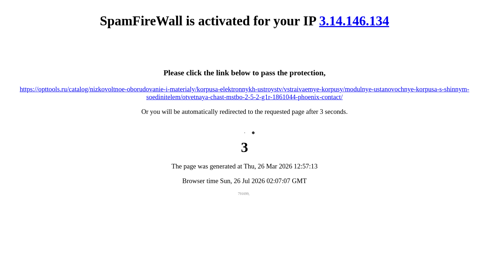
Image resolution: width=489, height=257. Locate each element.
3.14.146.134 (354, 21)
